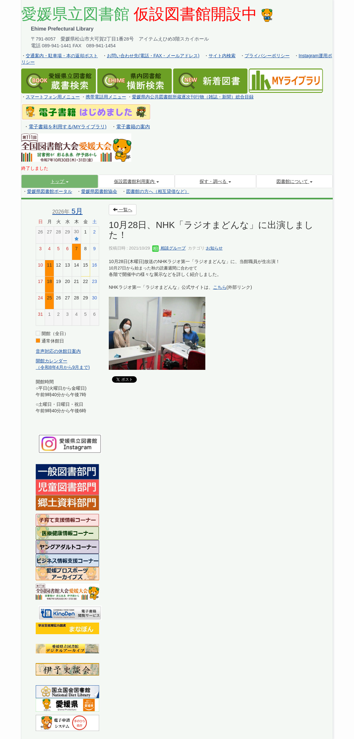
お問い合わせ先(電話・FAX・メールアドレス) (153, 55)
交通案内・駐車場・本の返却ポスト (62, 55)
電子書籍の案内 (133, 126)
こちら (220, 287)
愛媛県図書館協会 (99, 191)
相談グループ (169, 248)
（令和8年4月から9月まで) (63, 367)
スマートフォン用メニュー (53, 96)
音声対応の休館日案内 (58, 351)
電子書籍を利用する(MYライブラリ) (68, 126)
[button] (60, 181)
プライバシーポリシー (267, 55)
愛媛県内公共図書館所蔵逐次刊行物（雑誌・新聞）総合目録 (193, 96)
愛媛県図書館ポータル (49, 191)
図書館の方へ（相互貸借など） (157, 191)
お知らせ (214, 248)
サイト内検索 (222, 55)
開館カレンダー (51, 360)
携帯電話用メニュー (106, 96)
